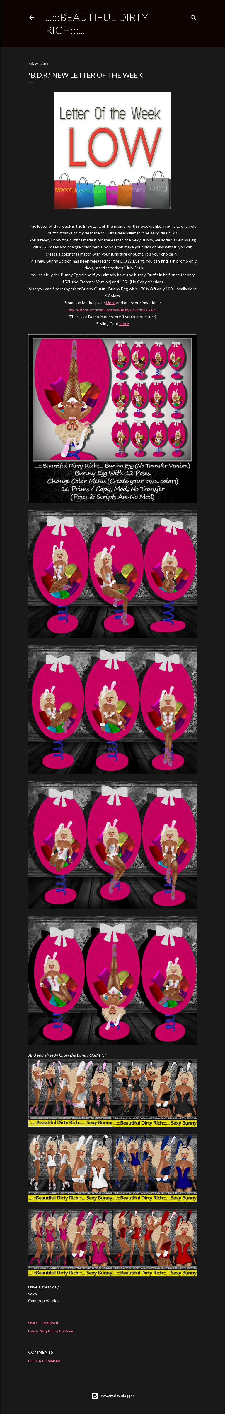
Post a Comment (44, 1361)
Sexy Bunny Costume (57, 1331)
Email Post (50, 1323)
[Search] (193, 16)
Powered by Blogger (112, 1395)
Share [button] (33, 1323)
